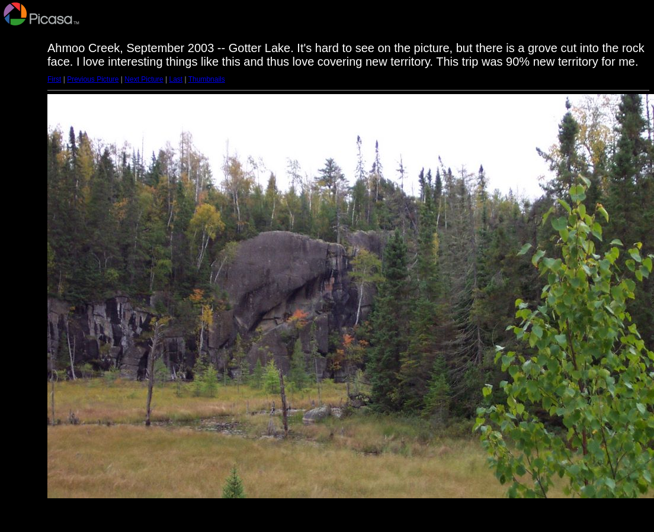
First (54, 79)
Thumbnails (206, 79)
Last (175, 79)
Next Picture (143, 79)
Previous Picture (92, 79)
